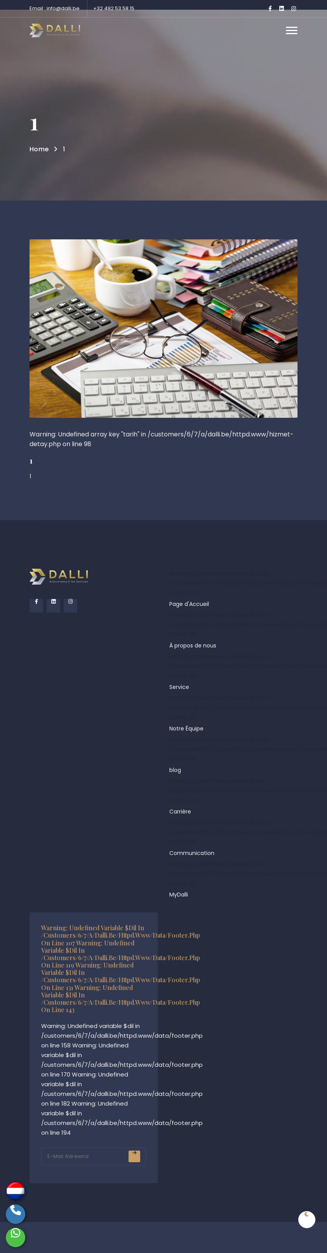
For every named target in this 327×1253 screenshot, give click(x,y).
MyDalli (178, 894)
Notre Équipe (186, 728)
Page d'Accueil (189, 604)
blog (175, 770)
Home (39, 149)
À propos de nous (192, 645)
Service (179, 687)
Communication (191, 853)
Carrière (180, 811)
